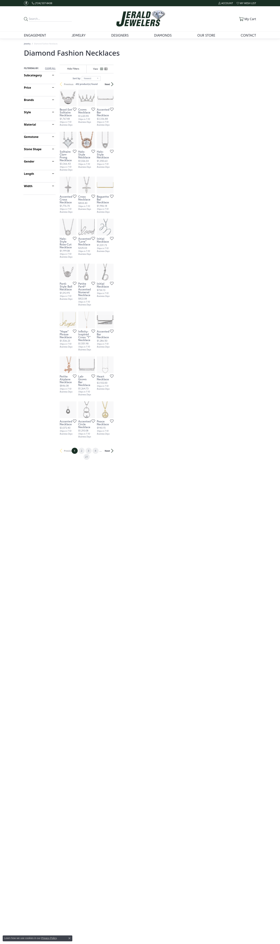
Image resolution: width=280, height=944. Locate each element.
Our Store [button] (206, 35)
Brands (29, 99)
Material (30, 124)
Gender (29, 161)
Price (27, 87)
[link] (42, 3)
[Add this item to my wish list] (121, 156)
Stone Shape (32, 149)
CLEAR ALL (50, 68)
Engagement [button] (35, 35)
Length (29, 173)
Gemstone (31, 136)
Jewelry (27, 43)
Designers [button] (120, 35)
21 (172, 744)
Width (28, 186)
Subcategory (33, 75)
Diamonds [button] (163, 35)
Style (27, 112)
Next (249, 84)
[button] (225, 3)
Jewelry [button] (79, 35)
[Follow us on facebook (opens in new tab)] (26, 3)
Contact (248, 35)
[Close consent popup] (69, 938)
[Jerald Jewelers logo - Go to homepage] (140, 19)
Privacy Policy (49, 938)
